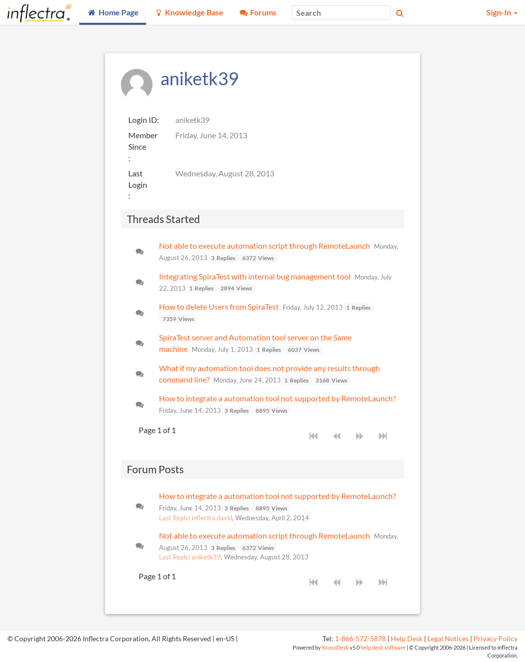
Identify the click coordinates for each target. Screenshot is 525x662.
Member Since (143, 140)
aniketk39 (206, 557)
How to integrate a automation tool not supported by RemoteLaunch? (277, 398)
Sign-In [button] (502, 12)
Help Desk (406, 639)
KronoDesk (335, 647)
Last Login (137, 178)
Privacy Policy (495, 639)
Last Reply (174, 518)
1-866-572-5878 (360, 639)
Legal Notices (448, 639)
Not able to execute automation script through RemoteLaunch (264, 245)
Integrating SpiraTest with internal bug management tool (255, 276)
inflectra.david (212, 518)
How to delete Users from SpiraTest (219, 306)
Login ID (142, 119)
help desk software (383, 647)
